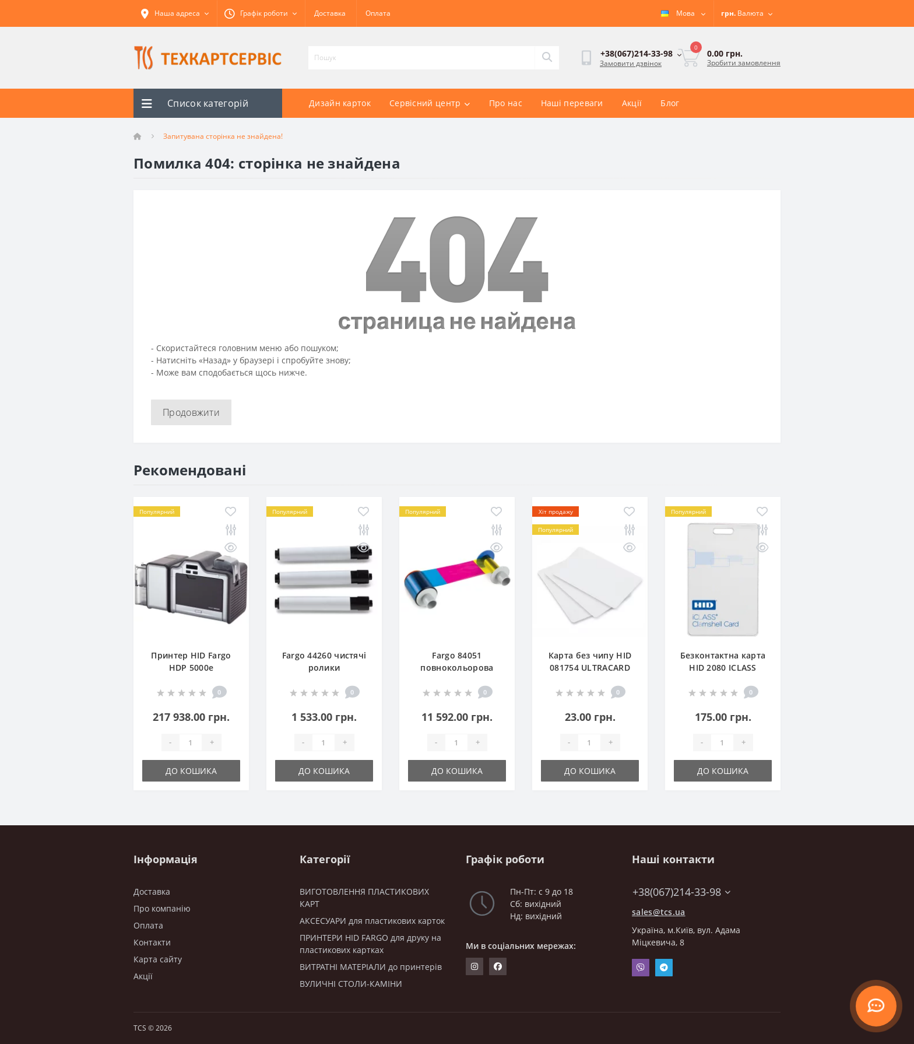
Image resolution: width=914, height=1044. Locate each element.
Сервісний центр (429, 102)
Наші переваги (572, 102)
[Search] (547, 57)
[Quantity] (190, 742)
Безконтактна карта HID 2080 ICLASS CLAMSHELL (722, 667)
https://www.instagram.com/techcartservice (474, 966)
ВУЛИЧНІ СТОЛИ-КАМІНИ (351, 983)
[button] (261, 13)
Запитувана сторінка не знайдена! (223, 136)
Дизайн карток (340, 102)
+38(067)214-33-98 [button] (681, 892)
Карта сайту (157, 959)
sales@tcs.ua (659, 911)
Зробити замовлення (744, 63)
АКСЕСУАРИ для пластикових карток (372, 920)
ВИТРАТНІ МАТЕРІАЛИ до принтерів (371, 966)
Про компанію (162, 908)
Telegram (664, 968)
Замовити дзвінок (631, 63)
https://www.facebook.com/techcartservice (498, 966)
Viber (641, 968)
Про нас (505, 102)
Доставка (330, 13)
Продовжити (191, 412)
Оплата (378, 13)
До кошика (191, 770)
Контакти (152, 942)
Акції (632, 102)
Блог (669, 102)
